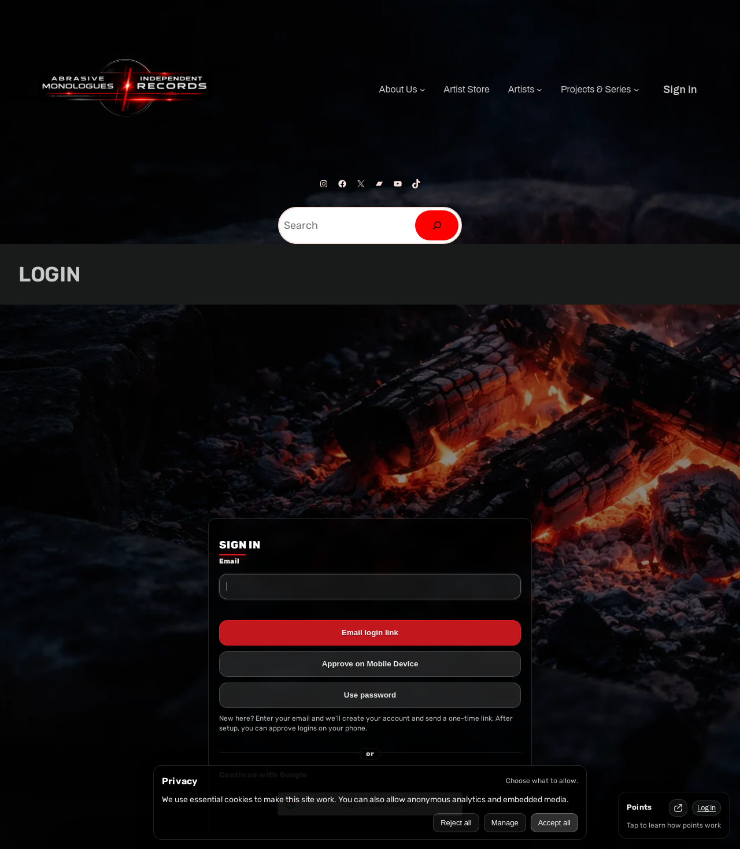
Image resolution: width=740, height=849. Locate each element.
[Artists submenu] (539, 89)
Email (229, 561)
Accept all (554, 822)
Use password (370, 695)
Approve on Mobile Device (370, 663)
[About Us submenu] (423, 89)
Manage (505, 822)
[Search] (437, 225)
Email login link (370, 632)
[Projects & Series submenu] (636, 89)
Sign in (680, 89)
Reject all (456, 822)
